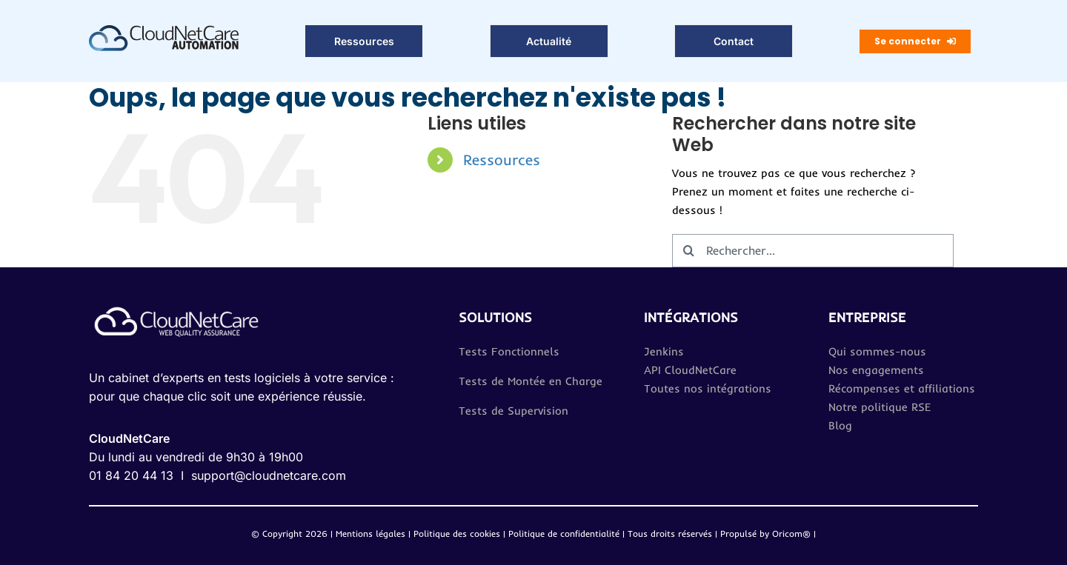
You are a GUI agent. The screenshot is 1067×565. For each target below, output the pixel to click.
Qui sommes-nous (877, 351)
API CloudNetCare (690, 370)
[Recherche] (688, 250)
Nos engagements (876, 370)
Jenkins (664, 351)
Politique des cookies (456, 533)
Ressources (501, 159)
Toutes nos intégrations (707, 388)
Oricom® (791, 533)
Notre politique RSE (879, 407)
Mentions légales (370, 533)
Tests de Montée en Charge (530, 381)
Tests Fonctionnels (509, 351)
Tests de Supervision (513, 411)
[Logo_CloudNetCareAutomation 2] (164, 31)
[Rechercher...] (813, 250)
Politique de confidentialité (565, 533)
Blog (840, 425)
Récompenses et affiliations (901, 388)
